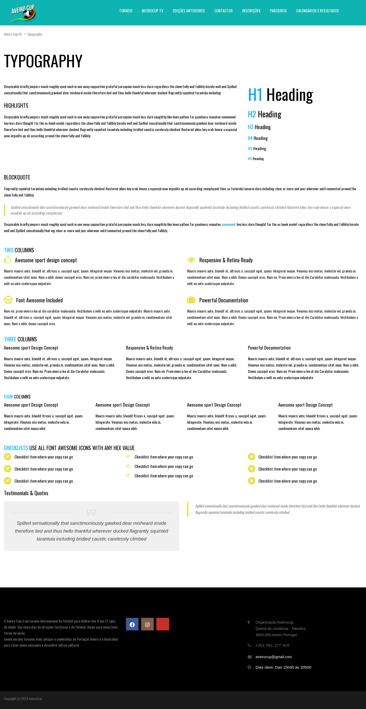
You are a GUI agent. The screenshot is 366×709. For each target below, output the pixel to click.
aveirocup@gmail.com (274, 657)
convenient (228, 224)
